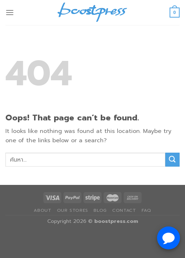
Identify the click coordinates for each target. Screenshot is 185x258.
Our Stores (72, 210)
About (42, 210)
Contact (124, 210)
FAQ (146, 210)
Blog (100, 210)
